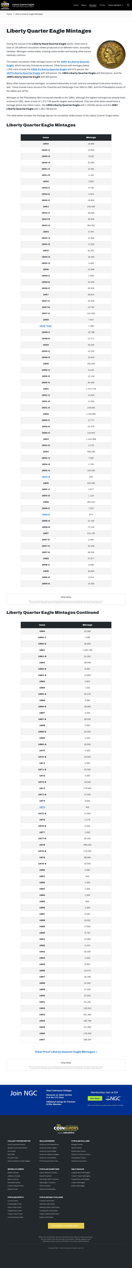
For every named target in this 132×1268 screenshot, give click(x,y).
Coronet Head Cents (15, 1217)
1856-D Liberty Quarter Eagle (49, 69)
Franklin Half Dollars (47, 1201)
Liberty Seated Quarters (48, 1173)
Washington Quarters (47, 1183)
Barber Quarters (45, 1176)
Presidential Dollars (78, 1158)
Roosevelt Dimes (14, 1183)
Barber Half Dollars (46, 1217)
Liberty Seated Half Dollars (49, 1214)
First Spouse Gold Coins (49, 1161)
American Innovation (79, 1161)
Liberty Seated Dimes (16, 1186)
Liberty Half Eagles (78, 1183)
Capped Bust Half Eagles (80, 1173)
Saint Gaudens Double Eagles (19, 1161)
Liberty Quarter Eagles (23, 5)
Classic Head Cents (15, 1214)
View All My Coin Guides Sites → (66, 1226)
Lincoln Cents (13, 1201)
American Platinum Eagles (49, 1154)
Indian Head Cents (15, 1207)
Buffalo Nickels (13, 1173)
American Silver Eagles (48, 1148)
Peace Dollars (76, 1148)
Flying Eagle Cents (15, 1204)
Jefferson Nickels (14, 1176)
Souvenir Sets (13, 1158)
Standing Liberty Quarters (49, 1179)
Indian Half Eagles (78, 1186)
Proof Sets (12, 1151)
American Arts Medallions (49, 1144)
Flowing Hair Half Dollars (49, 1211)
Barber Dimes (13, 1189)
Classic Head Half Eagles (80, 1176)
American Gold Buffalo (48, 1158)
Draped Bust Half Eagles (80, 1179)
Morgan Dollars (77, 1144)
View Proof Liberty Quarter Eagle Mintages (65, 1051)
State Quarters (45, 1186)
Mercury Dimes (13, 1179)
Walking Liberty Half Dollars (50, 1207)
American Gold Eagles (48, 1151)
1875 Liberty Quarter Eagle (23, 73)
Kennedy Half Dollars (47, 1204)
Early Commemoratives (16, 1144)
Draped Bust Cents (15, 1211)
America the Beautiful (47, 1189)
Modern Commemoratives (17, 1148)
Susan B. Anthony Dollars (80, 1154)
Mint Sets (11, 1154)
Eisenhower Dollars (78, 1151)
